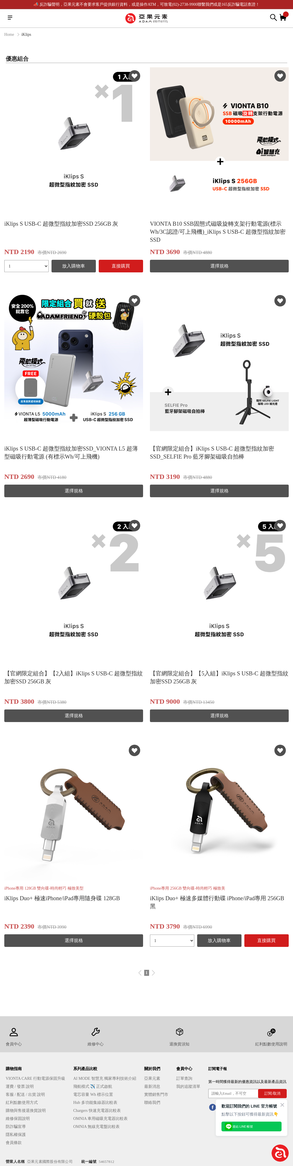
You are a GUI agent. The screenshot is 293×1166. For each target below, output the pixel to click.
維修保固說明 (18, 1118)
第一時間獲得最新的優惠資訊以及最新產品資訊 (247, 1082)
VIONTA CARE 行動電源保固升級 (35, 1078)
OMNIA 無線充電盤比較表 (96, 1126)
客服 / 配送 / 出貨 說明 (25, 1094)
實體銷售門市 (156, 1094)
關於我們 (152, 1069)
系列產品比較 (85, 1069)
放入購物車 (73, 266)
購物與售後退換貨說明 (26, 1110)
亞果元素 (152, 1078)
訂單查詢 (184, 1078)
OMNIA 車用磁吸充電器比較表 (100, 1118)
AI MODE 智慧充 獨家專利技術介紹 (104, 1078)
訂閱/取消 (272, 1093)
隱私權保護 (16, 1134)
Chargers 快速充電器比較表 (97, 1110)
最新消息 (152, 1086)
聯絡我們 (152, 1102)
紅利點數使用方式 (22, 1102)
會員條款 (14, 1143)
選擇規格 (219, 266)
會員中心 (184, 1069)
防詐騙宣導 (16, 1126)
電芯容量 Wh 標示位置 (93, 1094)
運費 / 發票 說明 (20, 1086)
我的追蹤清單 (188, 1086)
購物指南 (14, 1069)
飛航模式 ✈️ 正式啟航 (92, 1086)
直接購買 (121, 266)
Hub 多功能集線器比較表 (95, 1102)
